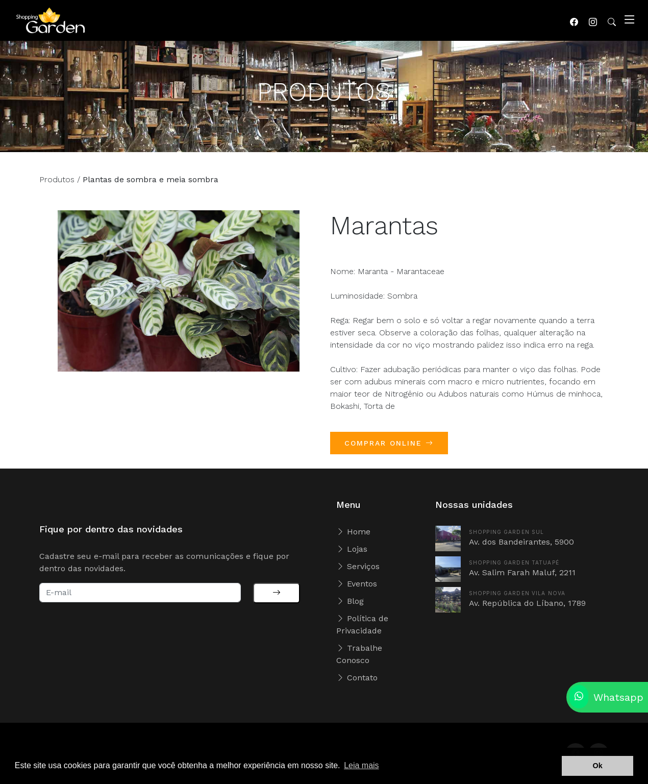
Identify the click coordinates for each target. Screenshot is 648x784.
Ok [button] (598, 766)
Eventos (356, 584)
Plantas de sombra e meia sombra (150, 183)
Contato (357, 677)
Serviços (358, 566)
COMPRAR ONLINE (389, 447)
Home (353, 531)
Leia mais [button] (361, 765)
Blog (350, 601)
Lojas (351, 549)
